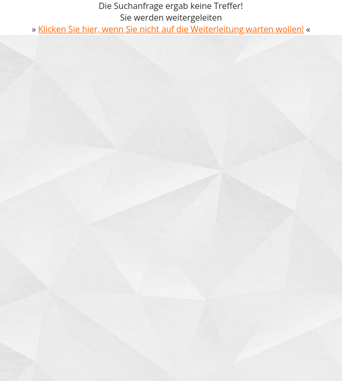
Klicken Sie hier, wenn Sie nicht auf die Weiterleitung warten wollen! (171, 29)
